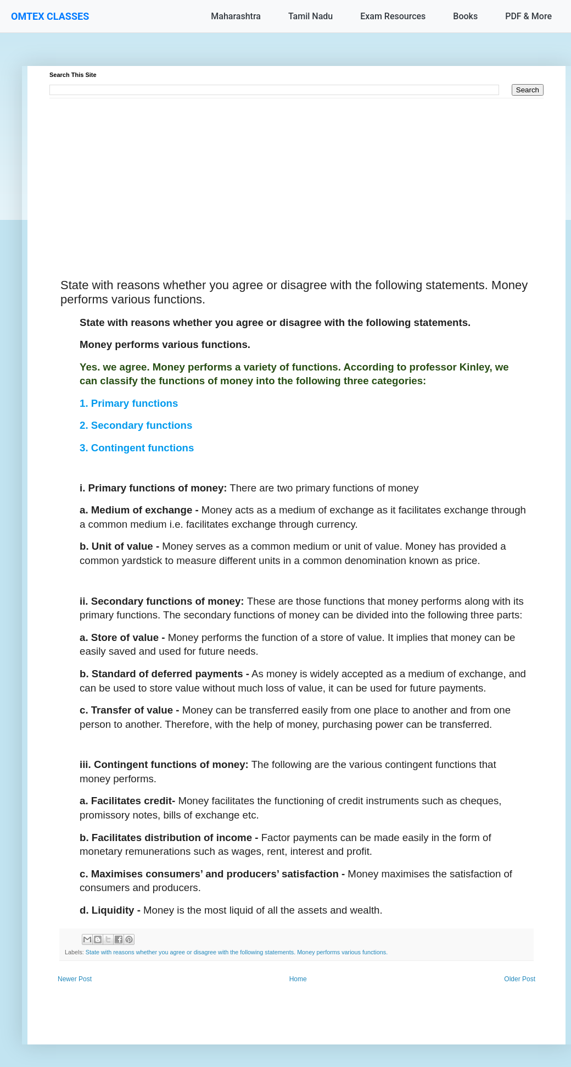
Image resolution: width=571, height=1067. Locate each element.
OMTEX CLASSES (50, 16)
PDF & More (528, 16)
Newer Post (75, 979)
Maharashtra (236, 16)
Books (465, 16)
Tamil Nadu (310, 16)
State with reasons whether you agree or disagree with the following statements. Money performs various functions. (237, 952)
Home (298, 979)
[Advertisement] (296, 175)
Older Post (519, 979)
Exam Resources (393, 16)
